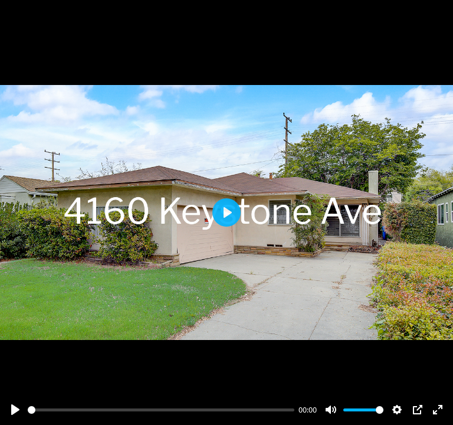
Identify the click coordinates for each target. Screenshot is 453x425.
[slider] (161, 410)
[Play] (15, 409)
